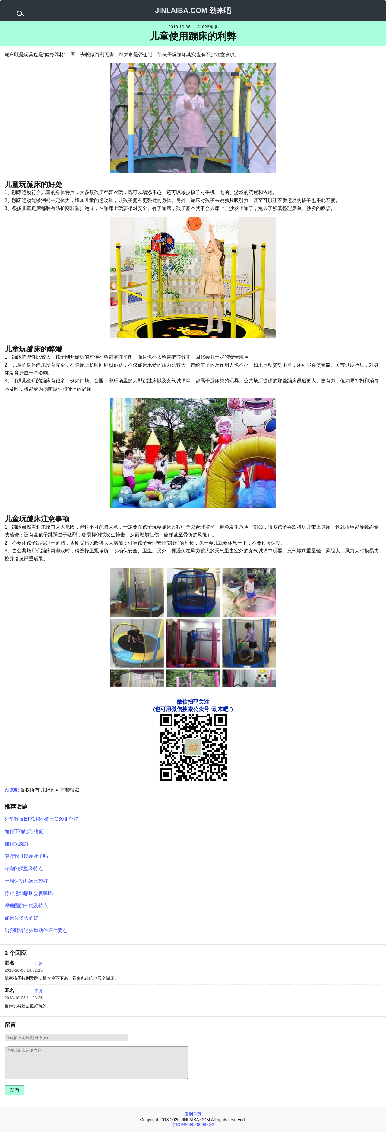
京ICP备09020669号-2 (193, 1124)
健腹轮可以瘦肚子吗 (26, 856)
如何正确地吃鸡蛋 (24, 831)
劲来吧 (12, 790)
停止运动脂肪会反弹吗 (29, 893)
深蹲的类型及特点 (24, 868)
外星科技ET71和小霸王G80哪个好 (41, 819)
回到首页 (193, 1114)
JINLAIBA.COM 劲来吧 (193, 10)
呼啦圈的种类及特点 (26, 905)
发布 (14, 1089)
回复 (39, 963)
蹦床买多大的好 (21, 918)
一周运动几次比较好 (26, 880)
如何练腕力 (17, 843)
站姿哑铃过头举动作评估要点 (36, 930)
